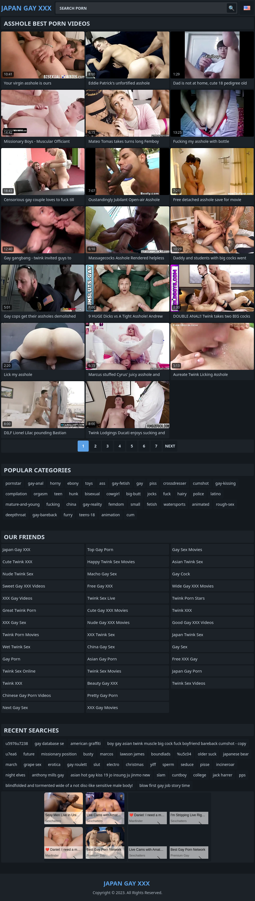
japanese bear (236, 754)
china (71, 504)
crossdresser (174, 483)
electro (113, 764)
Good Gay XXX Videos (193, 622)
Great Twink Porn (19, 610)
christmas (134, 764)
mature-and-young (23, 504)
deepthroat (16, 514)
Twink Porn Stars (188, 598)
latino (216, 493)
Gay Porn (11, 659)
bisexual (92, 493)
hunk (73, 493)
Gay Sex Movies (187, 549)
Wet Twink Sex (16, 646)
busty (88, 754)
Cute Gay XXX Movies (107, 610)
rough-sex (225, 504)
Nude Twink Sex (17, 573)
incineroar (225, 764)
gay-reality (92, 504)
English (247, 8)
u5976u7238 (17, 743)
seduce (187, 764)
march (11, 764)
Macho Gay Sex (102, 573)
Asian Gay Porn (102, 659)
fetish (152, 504)
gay (139, 483)
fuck (167, 493)
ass (102, 483)
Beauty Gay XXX (102, 683)
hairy (181, 493)
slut (96, 764)
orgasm (41, 493)
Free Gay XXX (100, 586)
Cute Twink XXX (17, 561)
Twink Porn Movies (20, 634)
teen (58, 493)
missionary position (59, 754)
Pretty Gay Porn (102, 695)
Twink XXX (12, 683)
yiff (153, 764)
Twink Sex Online (19, 671)
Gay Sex (179, 646)
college (199, 775)
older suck (207, 754)
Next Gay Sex (15, 707)
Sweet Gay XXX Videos (23, 586)
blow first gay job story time (165, 785)
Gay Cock (181, 573)
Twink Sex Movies (104, 671)
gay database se (49, 743)
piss (153, 483)
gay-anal (35, 483)
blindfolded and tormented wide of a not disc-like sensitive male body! (69, 785)
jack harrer (222, 775)
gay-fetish (121, 483)
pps (242, 775)
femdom (116, 504)
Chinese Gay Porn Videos (26, 695)
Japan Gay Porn (187, 671)
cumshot (201, 483)
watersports (174, 504)
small (135, 504)
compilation (16, 493)
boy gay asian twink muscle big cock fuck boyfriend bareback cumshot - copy (176, 743)
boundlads (160, 754)
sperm (168, 764)
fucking (53, 504)
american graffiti (85, 743)
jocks (151, 493)
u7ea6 (11, 754)
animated (200, 504)
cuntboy (179, 775)
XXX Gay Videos (17, 598)
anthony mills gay (48, 775)
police (198, 493)
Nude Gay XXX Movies (108, 622)
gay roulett (77, 764)
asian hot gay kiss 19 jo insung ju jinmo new (110, 775)
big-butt (133, 493)
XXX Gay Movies (102, 707)
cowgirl (113, 493)
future (29, 754)
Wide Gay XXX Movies (193, 586)
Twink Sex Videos (188, 683)
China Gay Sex (101, 646)
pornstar (13, 483)
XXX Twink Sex (101, 634)
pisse (205, 764)
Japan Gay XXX (16, 549)
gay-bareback (45, 514)
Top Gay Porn (100, 549)
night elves (15, 775)
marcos (106, 754)
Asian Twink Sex (187, 561)
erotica (54, 764)
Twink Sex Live (101, 598)
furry (68, 514)
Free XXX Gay (185, 659)
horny (55, 483)
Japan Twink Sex (187, 634)
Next (170, 446)
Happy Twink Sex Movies (111, 561)
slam (161, 775)
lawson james (132, 754)
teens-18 (87, 514)
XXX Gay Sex (14, 622)
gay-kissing (225, 483)
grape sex (32, 764)
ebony (73, 483)
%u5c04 (184, 754)
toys (89, 483)
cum (130, 514)
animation (110, 514)
